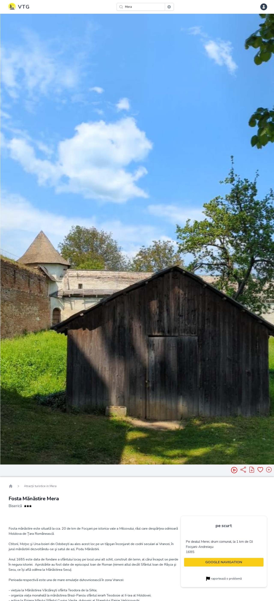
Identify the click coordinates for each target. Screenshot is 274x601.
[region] (137, 239)
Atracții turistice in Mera (40, 486)
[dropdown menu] (263, 6)
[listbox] (137, 239)
